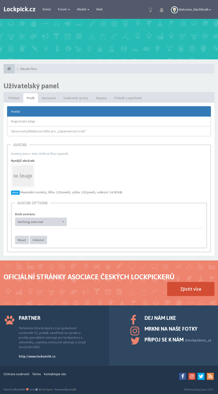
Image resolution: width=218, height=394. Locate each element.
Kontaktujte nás (55, 374)
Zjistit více (190, 289)
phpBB (72, 389)
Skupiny (101, 98)
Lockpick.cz (20, 9)
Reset (22, 240)
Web (99, 9)
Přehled (13, 98)
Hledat (83, 9)
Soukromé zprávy (75, 98)
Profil (30, 98)
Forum (64, 9)
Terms (36, 374)
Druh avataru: (25, 214)
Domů (47, 9)
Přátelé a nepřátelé (128, 98)
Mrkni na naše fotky (171, 329)
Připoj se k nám (178, 340)
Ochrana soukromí (16, 374)
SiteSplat (47, 389)
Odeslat (38, 240)
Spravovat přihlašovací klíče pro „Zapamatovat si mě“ (48, 131)
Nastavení (49, 98)
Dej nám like (160, 318)
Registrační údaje (23, 121)
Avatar (15, 111)
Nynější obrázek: (23, 160)
